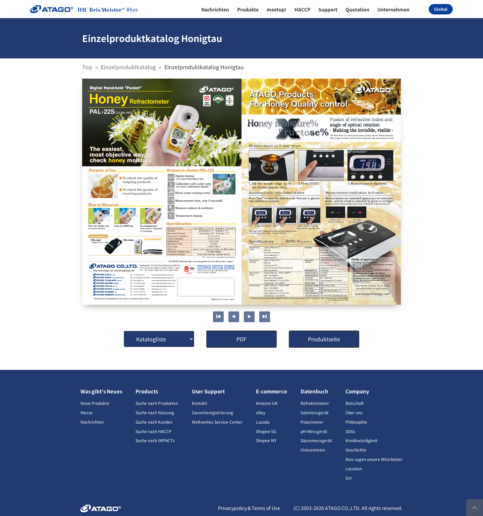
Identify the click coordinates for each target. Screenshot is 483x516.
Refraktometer (315, 403)
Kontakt (199, 403)
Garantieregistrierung (212, 412)
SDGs (350, 431)
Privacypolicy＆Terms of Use (249, 508)
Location (353, 468)
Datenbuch (314, 391)
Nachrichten (92, 422)
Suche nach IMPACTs (155, 440)
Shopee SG (266, 431)
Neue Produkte (94, 403)
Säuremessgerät (316, 440)
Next (249, 316)
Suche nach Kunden (154, 422)
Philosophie (356, 422)
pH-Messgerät (314, 431)
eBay (260, 412)
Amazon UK (267, 403)
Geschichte (355, 450)
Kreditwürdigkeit (361, 440)
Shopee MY (266, 440)
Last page (264, 316)
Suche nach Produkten (157, 403)
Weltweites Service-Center (217, 422)
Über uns (354, 412)
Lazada (263, 422)
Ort (348, 478)
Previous (233, 316)
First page (218, 316)
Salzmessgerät (315, 412)
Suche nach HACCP (153, 431)
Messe (86, 412)
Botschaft (354, 403)
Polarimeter (312, 422)
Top (88, 67)
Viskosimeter (313, 450)
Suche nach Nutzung (155, 412)
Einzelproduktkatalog (129, 67)
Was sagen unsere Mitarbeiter (373, 459)
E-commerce (271, 391)
